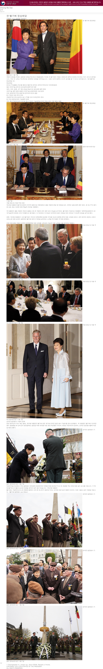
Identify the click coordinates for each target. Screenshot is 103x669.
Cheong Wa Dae (6, 8)
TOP (1, 663)
